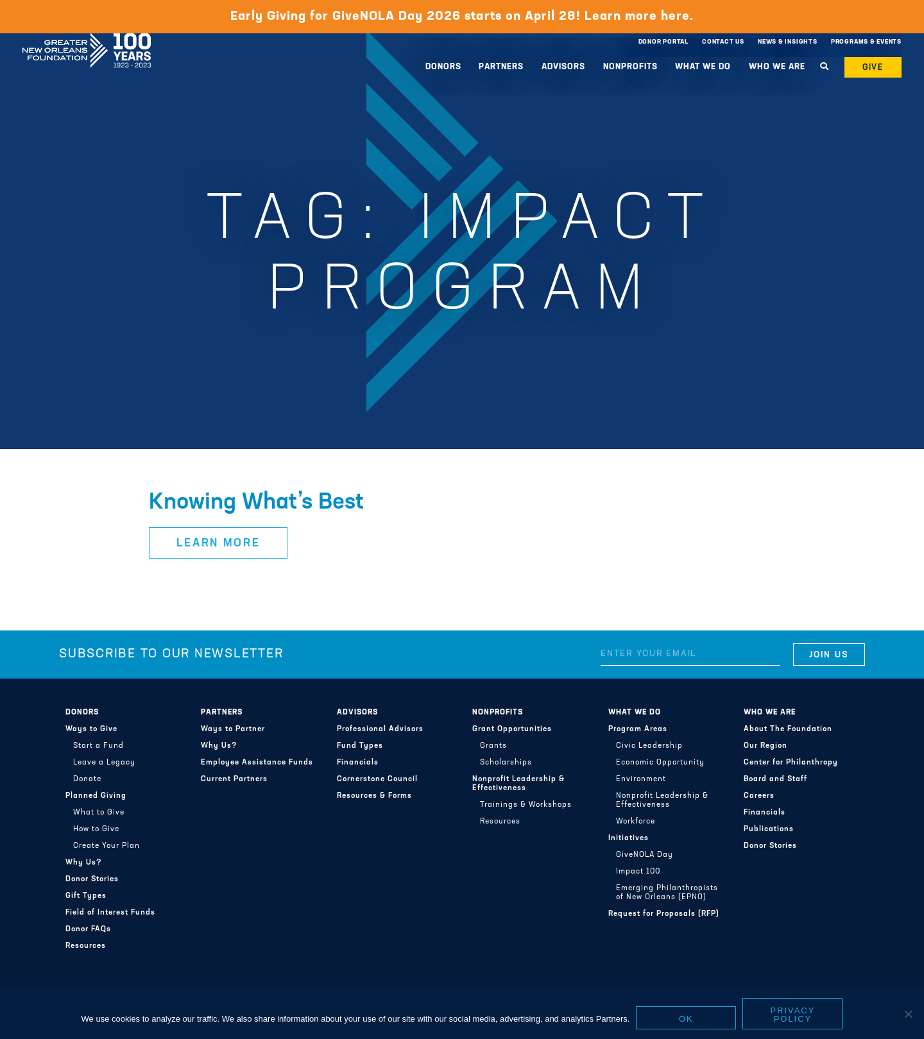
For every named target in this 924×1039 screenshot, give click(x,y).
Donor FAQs (88, 929)
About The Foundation (788, 729)
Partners (501, 67)
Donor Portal (663, 42)
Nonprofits (630, 67)
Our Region (765, 746)
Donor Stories (92, 879)
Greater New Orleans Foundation (86, 39)
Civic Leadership (649, 746)
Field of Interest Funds (110, 913)
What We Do (703, 67)
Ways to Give (91, 729)
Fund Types (360, 746)
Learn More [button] (218, 543)
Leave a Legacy (104, 762)
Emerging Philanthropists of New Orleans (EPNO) (667, 892)
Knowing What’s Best (256, 502)
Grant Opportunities (512, 729)
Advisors (563, 67)
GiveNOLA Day (644, 855)
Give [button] (873, 67)
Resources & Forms (374, 796)
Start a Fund (98, 746)
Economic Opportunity (660, 762)
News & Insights (787, 42)
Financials (358, 762)
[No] (908, 1014)
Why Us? (83, 862)
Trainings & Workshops (526, 805)
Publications (769, 829)
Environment (641, 779)
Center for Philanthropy (791, 762)
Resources (85, 946)
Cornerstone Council (377, 779)
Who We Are (777, 67)
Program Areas (637, 729)
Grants (493, 746)
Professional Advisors (380, 729)
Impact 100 (638, 871)
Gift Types (86, 896)
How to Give (96, 829)
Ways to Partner (233, 729)
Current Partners (234, 779)
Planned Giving (95, 796)
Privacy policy (793, 1015)
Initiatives (628, 838)
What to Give (98, 812)
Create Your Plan (106, 846)
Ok (686, 1019)
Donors (443, 67)
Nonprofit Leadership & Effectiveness (518, 783)
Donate (87, 779)
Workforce (635, 821)
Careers (759, 796)
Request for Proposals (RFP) (663, 914)
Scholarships (506, 762)
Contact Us (723, 42)
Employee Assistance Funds (257, 762)
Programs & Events (866, 42)
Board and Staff (775, 779)
